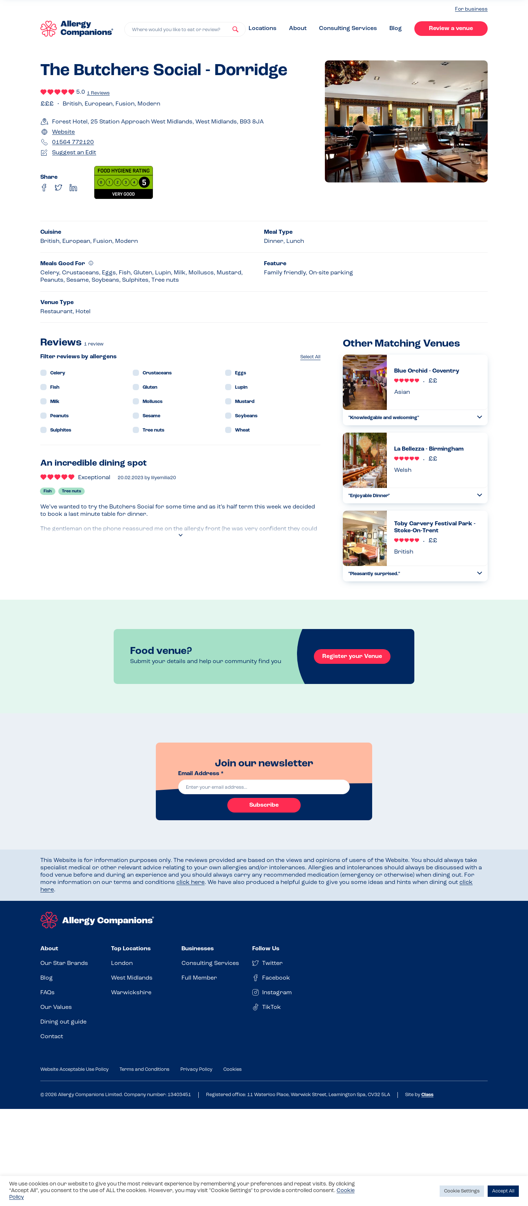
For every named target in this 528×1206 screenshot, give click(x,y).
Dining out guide (63, 1022)
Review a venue (451, 29)
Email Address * (201, 774)
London (122, 963)
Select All (310, 357)
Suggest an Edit (74, 153)
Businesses (198, 949)
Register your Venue (352, 656)
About (298, 29)
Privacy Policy (196, 1069)
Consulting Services (348, 29)
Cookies (232, 1069)
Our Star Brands (64, 963)
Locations (262, 29)
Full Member (199, 978)
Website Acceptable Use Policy (74, 1069)
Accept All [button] (503, 1191)
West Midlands (132, 978)
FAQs (47, 993)
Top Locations (131, 949)
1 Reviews (98, 93)
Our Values (56, 1007)
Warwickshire (131, 993)
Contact (51, 1037)
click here (190, 882)
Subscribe (264, 805)
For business (471, 9)
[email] (264, 787)
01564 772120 (73, 142)
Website (63, 132)
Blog (395, 29)
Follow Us (265, 949)
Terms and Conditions (144, 1069)
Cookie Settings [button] (462, 1191)
